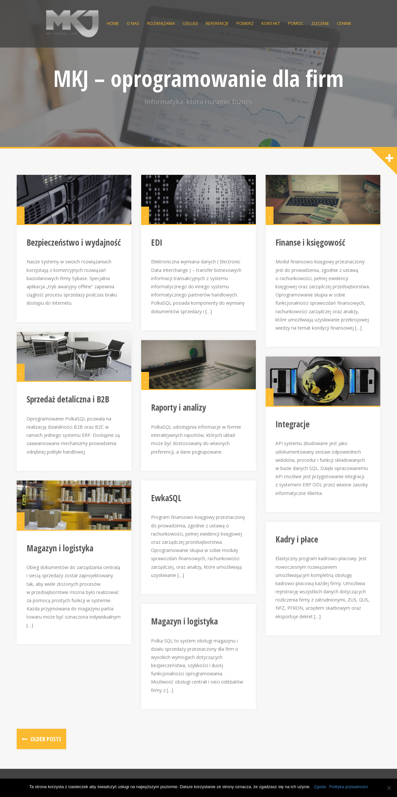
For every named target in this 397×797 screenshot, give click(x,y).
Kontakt (270, 23)
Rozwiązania (161, 23)
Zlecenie (320, 23)
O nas (133, 23)
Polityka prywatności (348, 786)
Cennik (344, 23)
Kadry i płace (296, 539)
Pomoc (295, 23)
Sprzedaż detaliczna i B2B (68, 399)
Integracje (292, 424)
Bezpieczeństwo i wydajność (74, 242)
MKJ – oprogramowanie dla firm (198, 78)
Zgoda (320, 786)
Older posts (45, 739)
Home (113, 23)
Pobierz (245, 23)
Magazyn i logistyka (60, 548)
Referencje (217, 23)
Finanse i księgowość (310, 242)
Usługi (190, 23)
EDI (156, 242)
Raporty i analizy (178, 407)
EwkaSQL (166, 498)
